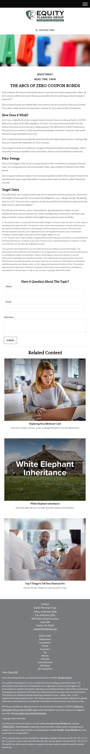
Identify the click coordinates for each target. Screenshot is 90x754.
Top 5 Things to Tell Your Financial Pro (45, 583)
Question (9, 317)
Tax (45, 652)
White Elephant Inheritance (45, 503)
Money (45, 655)
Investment (45, 642)
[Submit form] (10, 340)
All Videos (45, 665)
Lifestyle (45, 658)
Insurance (45, 649)
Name (9, 286)
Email (8, 301)
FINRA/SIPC (8, 726)
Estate (45, 645)
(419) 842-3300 (45, 30)
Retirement (45, 639)
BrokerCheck (65, 677)
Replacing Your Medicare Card (45, 424)
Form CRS (13, 672)
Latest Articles (45, 662)
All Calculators (45, 668)
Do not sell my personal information (28, 713)
